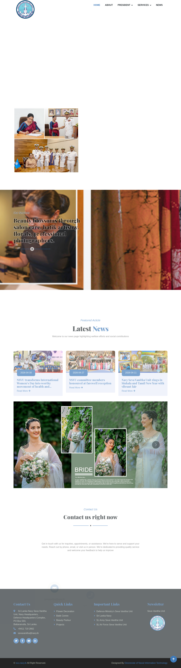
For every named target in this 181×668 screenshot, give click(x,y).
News (159, 5)
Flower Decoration (65, 611)
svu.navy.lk (21, 663)
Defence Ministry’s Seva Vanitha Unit (114, 611)
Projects (60, 624)
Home (97, 5)
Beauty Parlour (63, 620)
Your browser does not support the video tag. (90, 55)
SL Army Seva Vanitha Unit (109, 620)
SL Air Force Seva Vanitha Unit (111, 624)
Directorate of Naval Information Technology (146, 663)
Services (143, 5)
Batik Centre (62, 616)
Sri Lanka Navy (103, 616)
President (124, 5)
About (109, 5)
